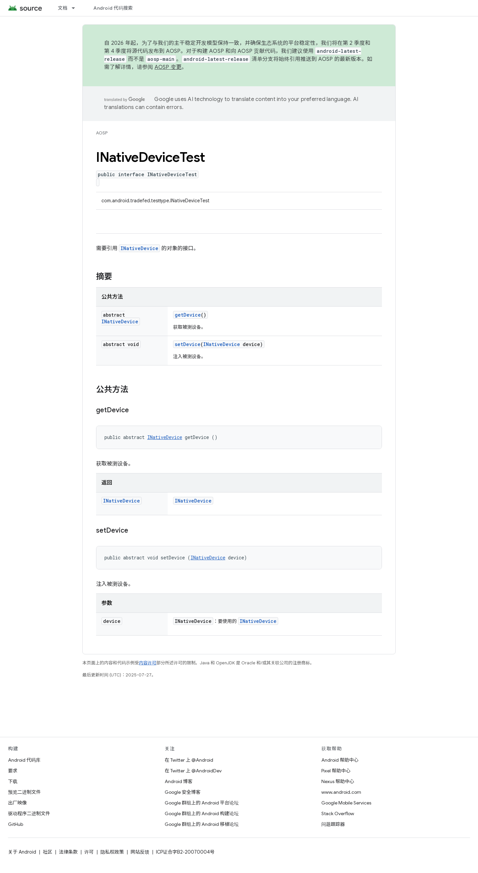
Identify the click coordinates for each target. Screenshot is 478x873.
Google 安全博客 (183, 792)
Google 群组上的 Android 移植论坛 (202, 824)
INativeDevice (139, 248)
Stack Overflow (337, 813)
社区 (47, 852)
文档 (63, 8)
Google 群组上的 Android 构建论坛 (202, 813)
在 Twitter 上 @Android (189, 760)
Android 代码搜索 (113, 8)
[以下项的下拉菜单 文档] (76, 8)
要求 (12, 771)
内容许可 (147, 663)
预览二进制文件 (24, 792)
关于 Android (22, 852)
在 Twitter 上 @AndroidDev (193, 771)
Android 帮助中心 (339, 760)
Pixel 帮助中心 (335, 771)
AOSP (101, 133)
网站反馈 (140, 852)
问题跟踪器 (333, 824)
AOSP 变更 (168, 67)
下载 (12, 781)
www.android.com (341, 792)
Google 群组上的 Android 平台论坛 (202, 803)
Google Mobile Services (346, 803)
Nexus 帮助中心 (337, 781)
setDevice (188, 344)
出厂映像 (17, 803)
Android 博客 (178, 781)
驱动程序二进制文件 (29, 813)
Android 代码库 (24, 760)
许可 (89, 852)
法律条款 (68, 852)
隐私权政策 (112, 852)
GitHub (15, 824)
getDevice (188, 315)
